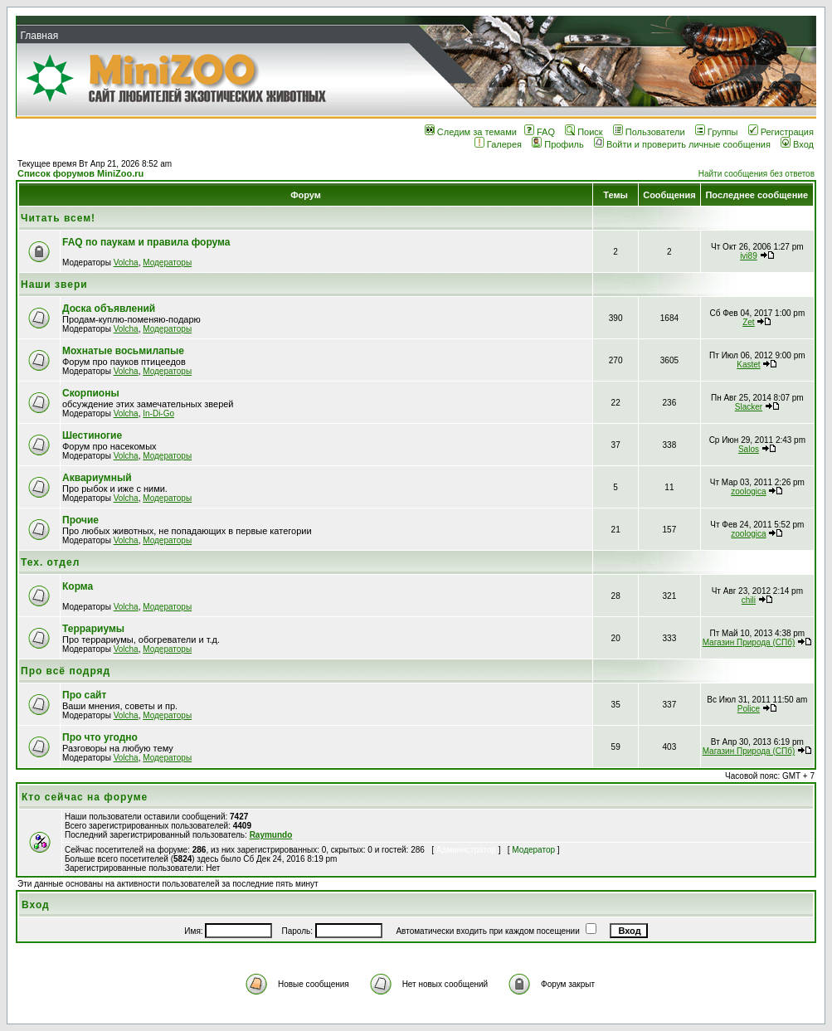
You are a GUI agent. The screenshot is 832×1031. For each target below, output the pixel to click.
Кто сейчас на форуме (85, 797)
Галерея (498, 144)
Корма (77, 586)
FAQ (539, 132)
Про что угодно (100, 737)
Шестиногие (92, 435)
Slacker (748, 406)
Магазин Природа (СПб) (749, 642)
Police (748, 708)
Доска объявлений (108, 308)
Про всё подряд (65, 671)
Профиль (558, 144)
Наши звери (54, 284)
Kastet (748, 364)
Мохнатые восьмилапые (123, 351)
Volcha (126, 262)
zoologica (748, 491)
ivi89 (748, 255)
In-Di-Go (158, 413)
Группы (716, 132)
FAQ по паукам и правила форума (146, 242)
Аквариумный (97, 478)
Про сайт (84, 695)
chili (749, 600)
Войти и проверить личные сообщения (682, 144)
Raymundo (271, 834)
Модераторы (167, 262)
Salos (748, 449)
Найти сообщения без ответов (756, 173)
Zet (748, 322)
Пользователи (649, 132)
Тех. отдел (50, 562)
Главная (39, 35)
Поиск (583, 132)
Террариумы (93, 629)
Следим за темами (471, 132)
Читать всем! (58, 218)
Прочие (80, 520)
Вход (797, 144)
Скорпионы (90, 393)
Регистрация (781, 132)
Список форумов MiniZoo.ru (80, 173)
